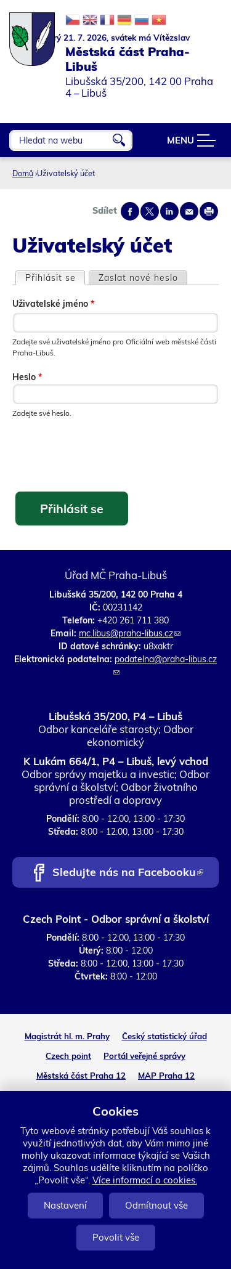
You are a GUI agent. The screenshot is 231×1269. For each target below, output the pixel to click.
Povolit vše (115, 1237)
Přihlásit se (54, 277)
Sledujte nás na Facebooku (127, 873)
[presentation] (106, 455)
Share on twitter (149, 211)
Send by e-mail (189, 211)
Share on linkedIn (169, 211)
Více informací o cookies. (144, 1180)
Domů (22, 173)
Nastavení (65, 1205)
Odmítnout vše (156, 1205)
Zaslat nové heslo (138, 277)
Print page (209, 211)
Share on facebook (130, 211)
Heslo (27, 377)
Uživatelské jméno (53, 303)
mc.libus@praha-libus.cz (129, 633)
